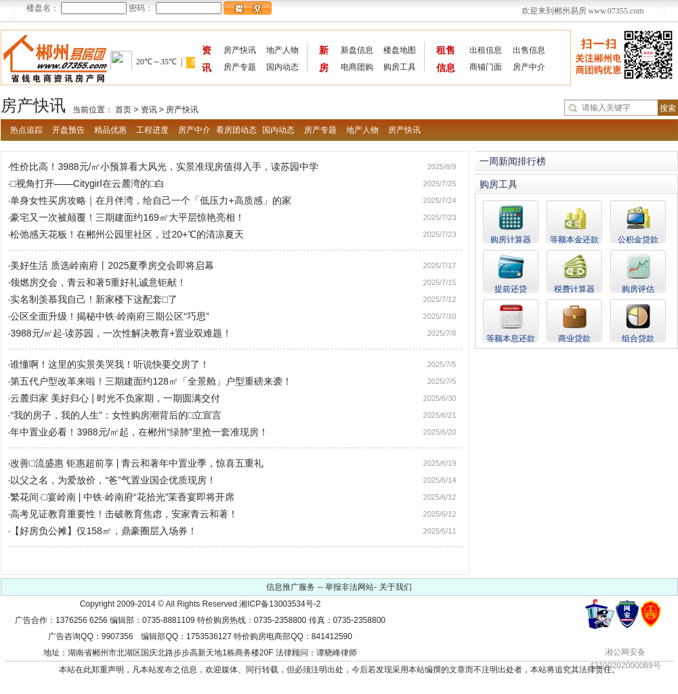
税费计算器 (574, 288)
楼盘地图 (399, 50)
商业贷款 (574, 338)
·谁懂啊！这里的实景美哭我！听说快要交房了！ (109, 364)
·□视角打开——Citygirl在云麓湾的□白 (86, 183)
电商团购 (357, 67)
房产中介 (529, 67)
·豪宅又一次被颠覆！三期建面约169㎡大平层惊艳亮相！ (126, 217)
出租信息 (485, 50)
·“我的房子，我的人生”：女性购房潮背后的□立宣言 (115, 415)
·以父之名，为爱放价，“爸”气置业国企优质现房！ (112, 480)
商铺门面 (485, 67)
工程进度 (152, 130)
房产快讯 (240, 50)
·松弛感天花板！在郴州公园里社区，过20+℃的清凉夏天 (126, 234)
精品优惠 (110, 130)
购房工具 (399, 67)
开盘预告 (68, 130)
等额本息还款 (510, 338)
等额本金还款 (574, 239)
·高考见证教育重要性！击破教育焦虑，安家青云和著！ (123, 513)
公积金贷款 (638, 239)
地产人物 (282, 50)
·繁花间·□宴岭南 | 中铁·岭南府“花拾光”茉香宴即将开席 (121, 497)
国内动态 (282, 67)
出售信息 (529, 50)
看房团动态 (236, 130)
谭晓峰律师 (336, 652)
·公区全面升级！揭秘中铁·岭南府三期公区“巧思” (108, 316)
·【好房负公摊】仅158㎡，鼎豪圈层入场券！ (102, 530)
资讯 (149, 109)
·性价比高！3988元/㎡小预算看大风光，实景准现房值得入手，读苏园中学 (163, 166)
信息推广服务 (290, 587)
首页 (123, 109)
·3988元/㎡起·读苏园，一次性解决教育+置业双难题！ (120, 333)
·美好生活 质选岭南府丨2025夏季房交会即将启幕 (111, 265)
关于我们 (395, 587)
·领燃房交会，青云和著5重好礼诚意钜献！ (97, 282)
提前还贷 (510, 288)
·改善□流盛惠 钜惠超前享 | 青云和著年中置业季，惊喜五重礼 (136, 463)
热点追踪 (26, 130)
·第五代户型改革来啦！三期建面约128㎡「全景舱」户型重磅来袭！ (150, 381)
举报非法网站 (349, 587)
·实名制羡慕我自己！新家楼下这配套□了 (92, 299)
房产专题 (240, 67)
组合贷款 (638, 338)
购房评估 (638, 288)
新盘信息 (357, 50)
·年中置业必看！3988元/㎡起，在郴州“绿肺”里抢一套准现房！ (138, 432)
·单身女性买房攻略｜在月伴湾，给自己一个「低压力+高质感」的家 (149, 200)
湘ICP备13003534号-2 (279, 604)
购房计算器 (510, 239)
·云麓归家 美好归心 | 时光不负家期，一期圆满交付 (114, 398)
